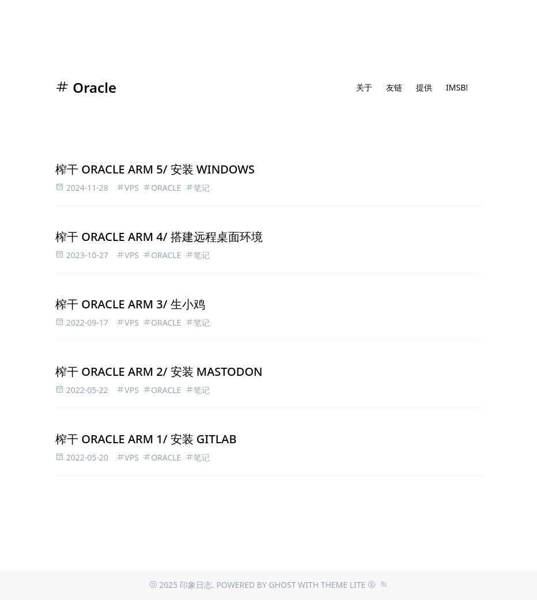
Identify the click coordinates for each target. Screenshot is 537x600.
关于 (364, 87)
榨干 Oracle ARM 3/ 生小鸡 (130, 304)
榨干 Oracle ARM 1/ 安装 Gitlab (146, 439)
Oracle (85, 87)
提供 (424, 87)
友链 (394, 87)
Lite (358, 584)
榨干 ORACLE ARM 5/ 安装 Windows (155, 169)
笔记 (202, 187)
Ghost (282, 584)
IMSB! (457, 87)
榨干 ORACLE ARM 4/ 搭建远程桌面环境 (159, 236)
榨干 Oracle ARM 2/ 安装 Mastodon (159, 371)
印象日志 (196, 584)
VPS (131, 187)
